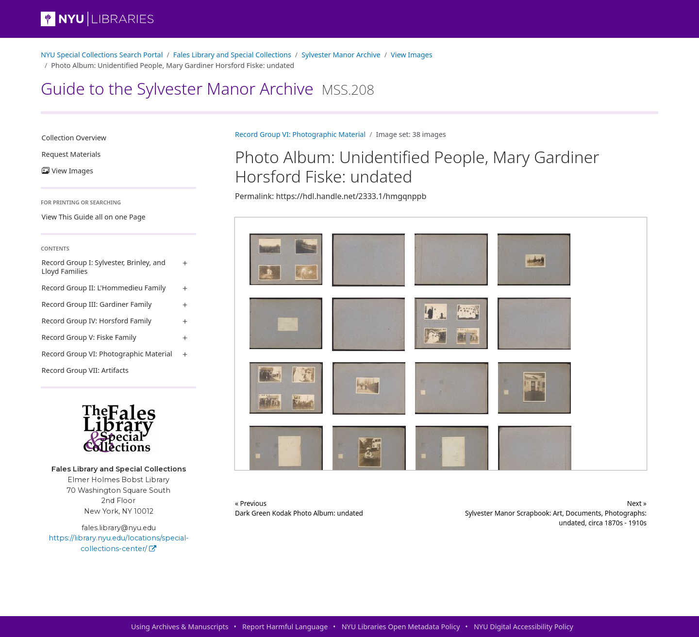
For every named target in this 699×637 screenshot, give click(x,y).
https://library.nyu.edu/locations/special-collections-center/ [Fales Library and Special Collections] (119, 543)
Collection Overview (74, 137)
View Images (412, 54)
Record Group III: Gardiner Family (97, 304)
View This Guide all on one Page (94, 216)
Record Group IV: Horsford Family (96, 320)
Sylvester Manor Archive (340, 54)
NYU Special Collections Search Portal (102, 54)
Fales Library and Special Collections (232, 54)
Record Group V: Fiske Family (89, 337)
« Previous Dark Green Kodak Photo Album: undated (299, 508)
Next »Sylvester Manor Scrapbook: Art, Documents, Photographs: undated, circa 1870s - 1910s (556, 513)
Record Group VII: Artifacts (85, 370)
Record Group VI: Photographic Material (107, 353)
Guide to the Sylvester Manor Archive (207, 88)
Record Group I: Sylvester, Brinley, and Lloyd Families (104, 267)
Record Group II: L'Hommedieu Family (104, 287)
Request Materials (71, 154)
